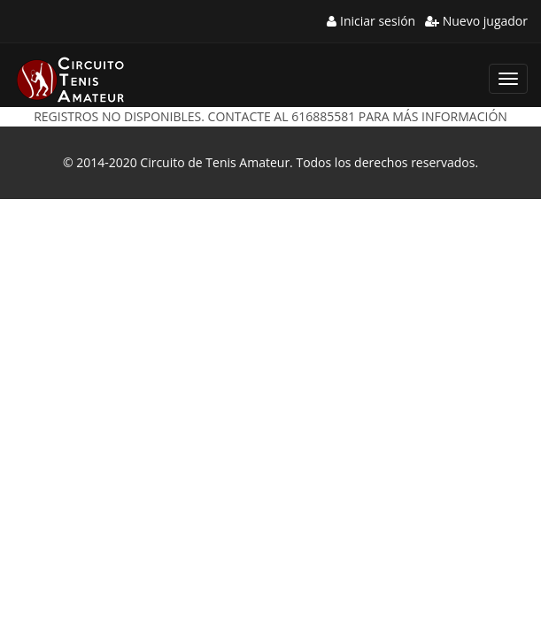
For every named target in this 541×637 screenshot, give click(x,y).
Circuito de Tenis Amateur (215, 162)
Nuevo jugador (476, 20)
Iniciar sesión (371, 20)
